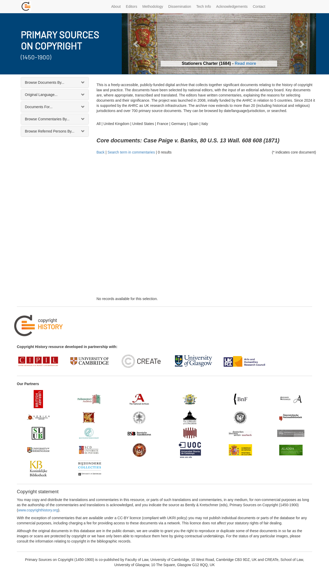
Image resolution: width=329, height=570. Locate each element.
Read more (245, 63)
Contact (259, 6)
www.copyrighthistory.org (38, 510)
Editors (131, 6)
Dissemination (179, 6)
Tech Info (203, 6)
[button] (136, 43)
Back (101, 152)
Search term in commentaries (131, 152)
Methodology (152, 6)
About (116, 6)
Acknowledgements (231, 6)
